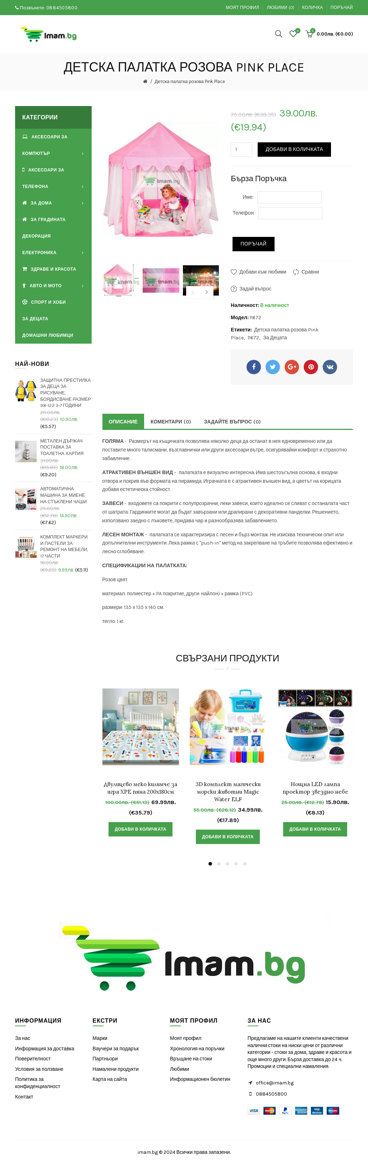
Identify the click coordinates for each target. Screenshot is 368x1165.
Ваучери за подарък (116, 1049)
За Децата (275, 338)
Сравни (310, 272)
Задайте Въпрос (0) (232, 422)
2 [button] (219, 864)
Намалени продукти (116, 1069)
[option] (121, 281)
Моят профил (242, 7)
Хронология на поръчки (197, 1049)
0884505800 (61, 7)
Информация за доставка (44, 1049)
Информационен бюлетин (200, 1079)
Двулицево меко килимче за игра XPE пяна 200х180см (140, 788)
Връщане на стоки (191, 1059)
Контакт (24, 1097)
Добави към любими (262, 272)
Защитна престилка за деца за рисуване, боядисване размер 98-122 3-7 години (65, 392)
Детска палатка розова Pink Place (190, 81)
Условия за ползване (39, 1069)
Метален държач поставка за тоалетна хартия (62, 447)
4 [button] (236, 864)
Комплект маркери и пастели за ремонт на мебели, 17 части (64, 546)
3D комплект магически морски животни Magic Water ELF (228, 792)
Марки (100, 1038)
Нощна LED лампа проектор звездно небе (315, 788)
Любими (179, 1069)
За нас (22, 1038)
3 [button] (227, 864)
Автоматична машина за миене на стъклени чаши (63, 495)
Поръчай (342, 7)
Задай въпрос (255, 289)
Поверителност (33, 1059)
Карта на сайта (110, 1079)
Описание (123, 422)
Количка (312, 7)
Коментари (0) (171, 422)
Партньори (105, 1059)
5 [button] (245, 864)
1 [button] (210, 864)
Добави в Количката (294, 149)
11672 (253, 338)
